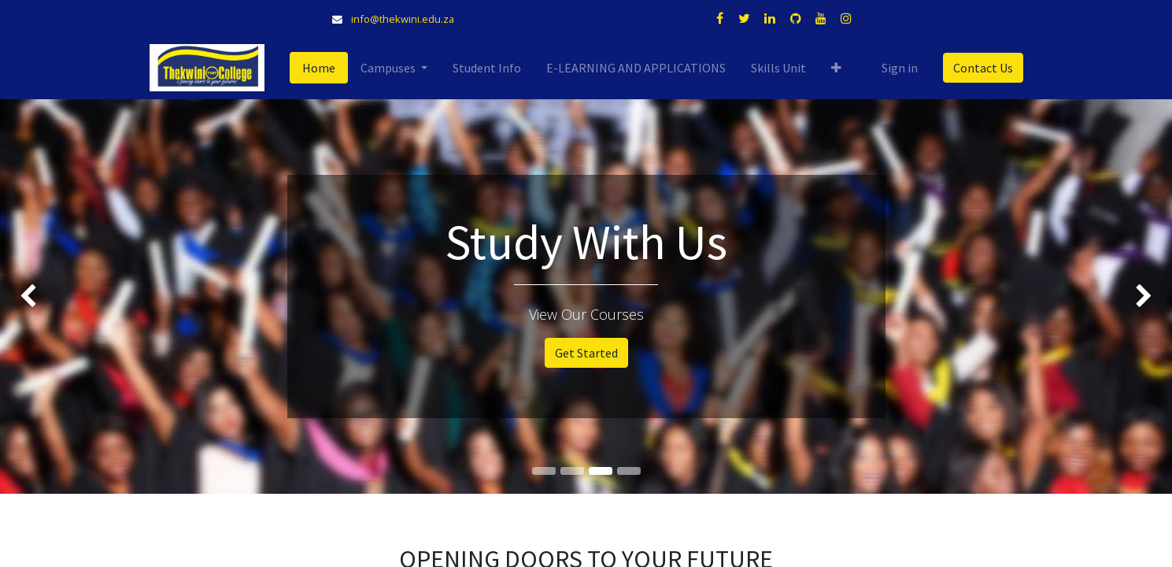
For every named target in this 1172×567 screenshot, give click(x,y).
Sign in (900, 68)
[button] (836, 67)
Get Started (586, 353)
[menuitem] (319, 67)
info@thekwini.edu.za (402, 19)
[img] (47, 296)
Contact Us (983, 68)
